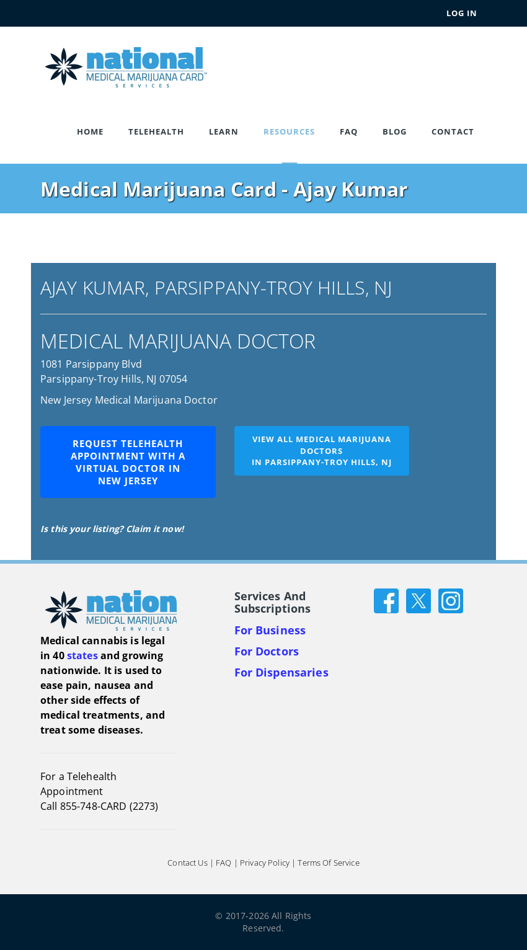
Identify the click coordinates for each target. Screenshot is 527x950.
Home (90, 131)
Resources (289, 131)
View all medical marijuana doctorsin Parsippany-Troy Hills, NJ (322, 450)
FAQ (349, 131)
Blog (395, 131)
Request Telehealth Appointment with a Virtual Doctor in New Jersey (128, 462)
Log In (461, 13)
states (82, 655)
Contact (453, 131)
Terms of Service (328, 863)
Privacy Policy (265, 863)
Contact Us (187, 863)
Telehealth (156, 131)
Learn (224, 131)
